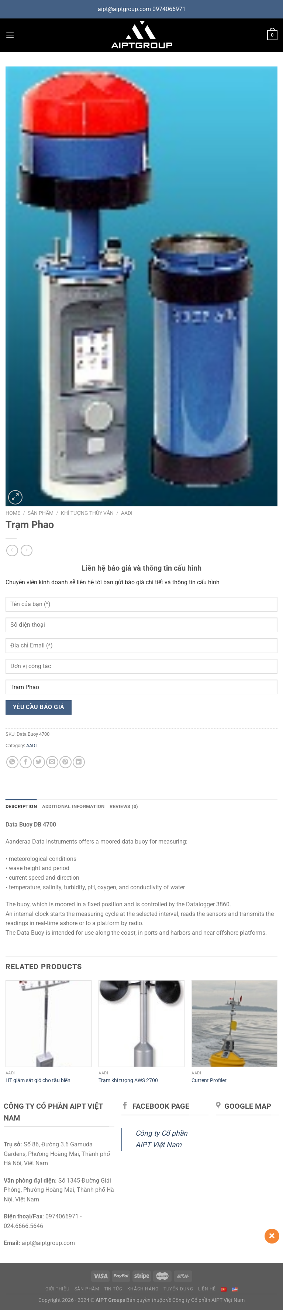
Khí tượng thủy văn (87, 513)
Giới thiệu (57, 1289)
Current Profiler (209, 1080)
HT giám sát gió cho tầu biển (38, 1080)
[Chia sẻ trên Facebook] (26, 762)
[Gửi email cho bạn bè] (52, 762)
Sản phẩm (41, 513)
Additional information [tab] (73, 806)
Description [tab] (21, 806)
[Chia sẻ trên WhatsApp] (12, 762)
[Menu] (10, 35)
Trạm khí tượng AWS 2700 (128, 1080)
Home (13, 513)
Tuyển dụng (178, 1289)
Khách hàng (143, 1289)
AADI (126, 513)
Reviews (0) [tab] (124, 806)
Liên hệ (207, 1289)
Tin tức (113, 1289)
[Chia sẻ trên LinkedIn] (79, 762)
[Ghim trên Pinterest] (65, 762)
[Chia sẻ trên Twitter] (39, 762)
